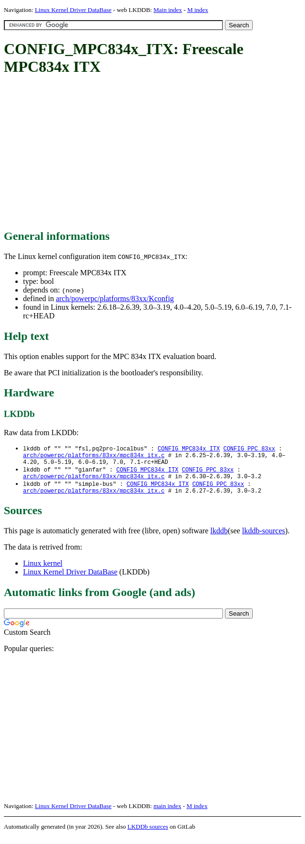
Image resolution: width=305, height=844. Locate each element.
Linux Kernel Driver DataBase (73, 9)
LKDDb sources (148, 833)
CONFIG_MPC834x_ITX (189, 449)
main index (167, 813)
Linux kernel (42, 570)
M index (197, 9)
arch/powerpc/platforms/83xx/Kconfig (115, 298)
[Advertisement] (154, 153)
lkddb (219, 538)
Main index (167, 9)
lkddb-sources (263, 538)
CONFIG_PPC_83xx (249, 449)
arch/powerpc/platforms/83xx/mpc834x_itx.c (93, 457)
